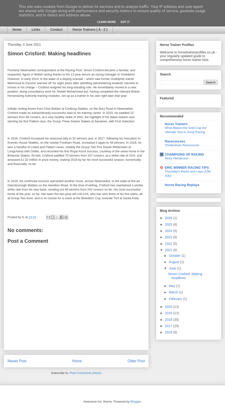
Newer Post (17, 361)
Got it (125, 22)
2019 (169, 313)
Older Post (136, 361)
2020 (169, 307)
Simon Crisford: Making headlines (185, 276)
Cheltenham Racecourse (182, 145)
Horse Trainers (176, 124)
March (174, 292)
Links (36, 29)
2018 (169, 319)
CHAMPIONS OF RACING (184, 154)
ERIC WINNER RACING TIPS (187, 167)
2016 (169, 332)
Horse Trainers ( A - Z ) (90, 29)
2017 (169, 326)
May (172, 286)
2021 (169, 250)
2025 (169, 224)
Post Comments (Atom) (85, 373)
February (176, 299)
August (174, 262)
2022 (169, 244)
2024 (169, 231)
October (175, 256)
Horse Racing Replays (182, 185)
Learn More (106, 22)
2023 (169, 237)
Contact (56, 29)
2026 (169, 218)
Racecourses (175, 141)
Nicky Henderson (176, 158)
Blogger (135, 401)
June (173, 268)
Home (17, 29)
